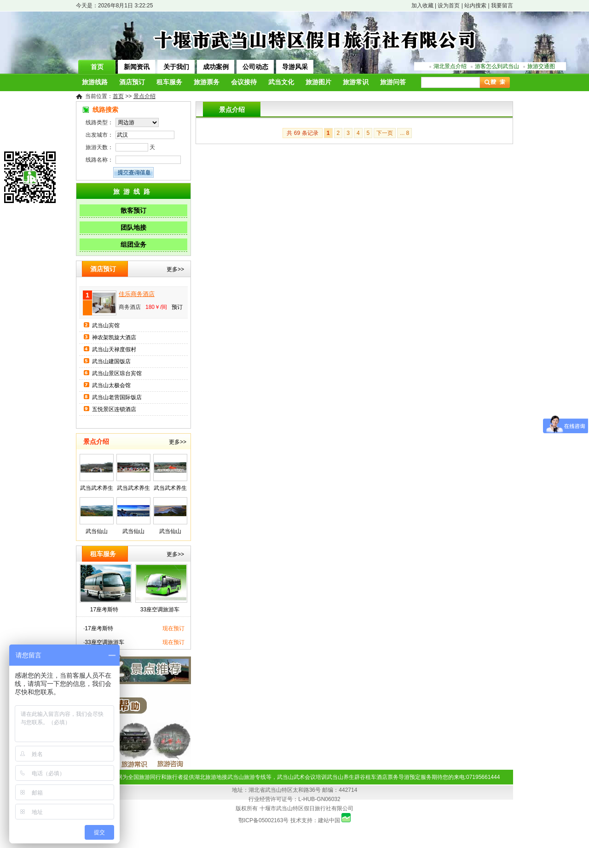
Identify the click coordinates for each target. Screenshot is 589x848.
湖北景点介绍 (450, 66)
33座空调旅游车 (159, 609)
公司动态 (255, 66)
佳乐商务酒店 (137, 293)
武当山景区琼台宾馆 (117, 373)
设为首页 (449, 5)
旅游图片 (318, 82)
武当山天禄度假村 (114, 349)
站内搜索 (475, 5)
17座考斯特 (104, 609)
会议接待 (244, 82)
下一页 (384, 133)
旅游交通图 (541, 66)
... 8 (404, 133)
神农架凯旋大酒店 (114, 337)
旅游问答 (393, 82)
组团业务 (133, 244)
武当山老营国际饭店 (117, 397)
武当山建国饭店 (111, 361)
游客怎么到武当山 (497, 66)
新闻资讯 (137, 66)
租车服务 (169, 82)
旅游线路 (95, 82)
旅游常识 (356, 82)
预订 (177, 307)
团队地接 (133, 227)
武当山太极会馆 (111, 385)
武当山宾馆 (106, 325)
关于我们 (176, 66)
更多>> (175, 269)
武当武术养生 (96, 488)
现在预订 (173, 628)
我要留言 (502, 5)
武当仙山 (97, 531)
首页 (97, 66)
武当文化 (281, 82)
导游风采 (295, 66)
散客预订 (133, 210)
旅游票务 (206, 82)
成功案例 (216, 66)
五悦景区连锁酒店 (114, 409)
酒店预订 (132, 82)
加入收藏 (422, 5)
